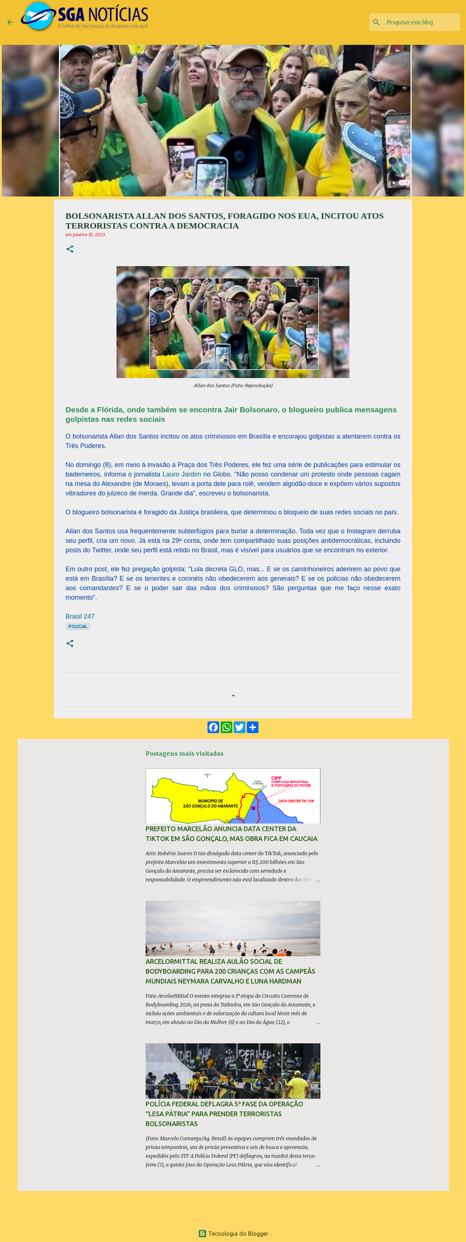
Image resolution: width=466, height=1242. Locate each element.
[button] (70, 249)
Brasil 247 (80, 616)
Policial (77, 626)
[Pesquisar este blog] (422, 22)
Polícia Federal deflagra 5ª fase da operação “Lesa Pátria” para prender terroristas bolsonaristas (224, 1113)
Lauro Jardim (181, 474)
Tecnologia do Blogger (233, 1233)
